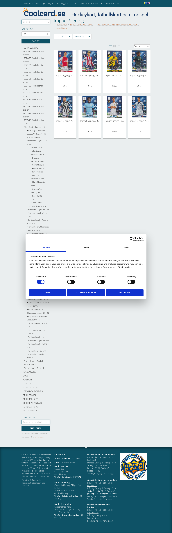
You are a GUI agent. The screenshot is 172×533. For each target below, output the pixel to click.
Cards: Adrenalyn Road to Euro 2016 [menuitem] (37, 222)
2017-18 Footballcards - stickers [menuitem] (33, 108)
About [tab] (126, 247)
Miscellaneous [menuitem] (30, 410)
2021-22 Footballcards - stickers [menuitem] (33, 87)
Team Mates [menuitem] (37, 203)
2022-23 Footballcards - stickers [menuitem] (33, 74)
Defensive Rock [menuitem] (38, 154)
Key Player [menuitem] (36, 175)
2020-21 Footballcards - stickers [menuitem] (33, 81)
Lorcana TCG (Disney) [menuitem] (33, 391)
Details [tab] (86, 247)
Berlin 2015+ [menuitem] (37, 148)
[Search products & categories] (36, 22)
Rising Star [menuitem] (36, 192)
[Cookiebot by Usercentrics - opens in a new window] (132, 239)
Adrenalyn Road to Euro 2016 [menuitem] (37, 215)
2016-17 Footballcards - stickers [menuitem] (33, 115)
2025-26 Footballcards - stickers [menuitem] (33, 53)
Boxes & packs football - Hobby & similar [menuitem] (33, 363)
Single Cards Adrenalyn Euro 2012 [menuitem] (36, 332)
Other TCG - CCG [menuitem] (30, 399)
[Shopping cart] (36, 41)
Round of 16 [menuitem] (37, 196)
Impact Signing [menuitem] (38, 168)
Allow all (125, 292)
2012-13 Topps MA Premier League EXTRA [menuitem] (38, 304)
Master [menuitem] (35, 185)
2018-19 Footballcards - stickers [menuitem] (33, 101)
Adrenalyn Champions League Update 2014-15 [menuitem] (36, 132)
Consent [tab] (46, 247)
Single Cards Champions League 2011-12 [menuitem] (37, 318)
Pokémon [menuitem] (27, 379)
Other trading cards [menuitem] (33, 403)
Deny (47, 292)
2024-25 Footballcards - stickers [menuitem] (33, 60)
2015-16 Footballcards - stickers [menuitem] (33, 122)
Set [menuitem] (33, 199)
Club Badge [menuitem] (36, 151)
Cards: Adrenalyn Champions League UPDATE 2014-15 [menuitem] (38, 140)
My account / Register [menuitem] (58, 3)
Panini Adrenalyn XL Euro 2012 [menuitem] (37, 325)
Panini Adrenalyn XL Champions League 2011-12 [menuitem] (38, 311)
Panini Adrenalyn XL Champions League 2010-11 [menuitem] (38, 339)
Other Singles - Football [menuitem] (34, 368)
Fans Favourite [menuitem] (38, 161)
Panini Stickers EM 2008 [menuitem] (37, 351)
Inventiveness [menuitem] (37, 172)
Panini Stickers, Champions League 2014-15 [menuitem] (38, 229)
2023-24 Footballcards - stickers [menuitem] (33, 67)
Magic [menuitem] (25, 376)
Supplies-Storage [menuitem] (31, 406)
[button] (63, 36)
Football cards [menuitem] (30, 48)
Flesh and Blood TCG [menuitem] (33, 387)
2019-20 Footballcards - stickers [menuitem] (33, 94)
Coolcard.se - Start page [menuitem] (34, 3)
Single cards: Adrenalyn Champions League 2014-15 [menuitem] (38, 208)
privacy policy (39, 437)
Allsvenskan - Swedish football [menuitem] (36, 356)
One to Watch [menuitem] (37, 189)
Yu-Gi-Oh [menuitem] (27, 383)
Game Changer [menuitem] (38, 165)
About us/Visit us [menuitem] (79, 3)
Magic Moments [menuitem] (38, 182)
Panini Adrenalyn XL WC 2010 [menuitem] (37, 346)
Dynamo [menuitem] (35, 158)
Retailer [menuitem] (95, 3)
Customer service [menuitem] (109, 3)
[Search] (48, 22)
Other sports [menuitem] (29, 395)
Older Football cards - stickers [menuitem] (36, 127)
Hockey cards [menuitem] (29, 372)
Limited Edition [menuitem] (38, 179)
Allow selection (86, 292)
